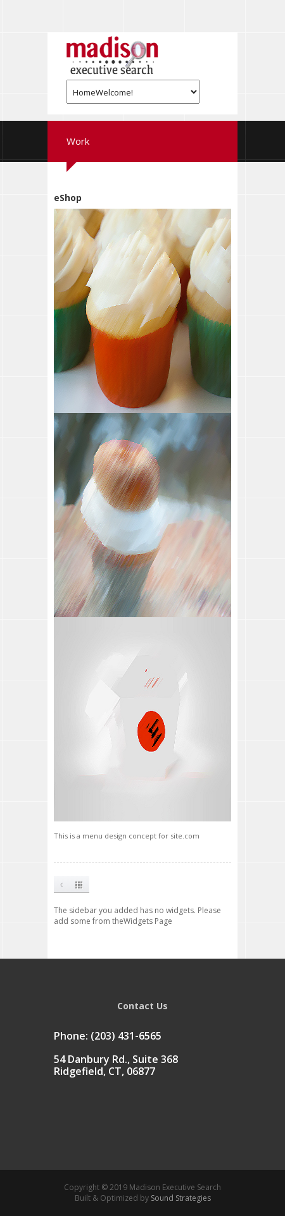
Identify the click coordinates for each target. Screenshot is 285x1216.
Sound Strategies (180, 1198)
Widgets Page (148, 921)
